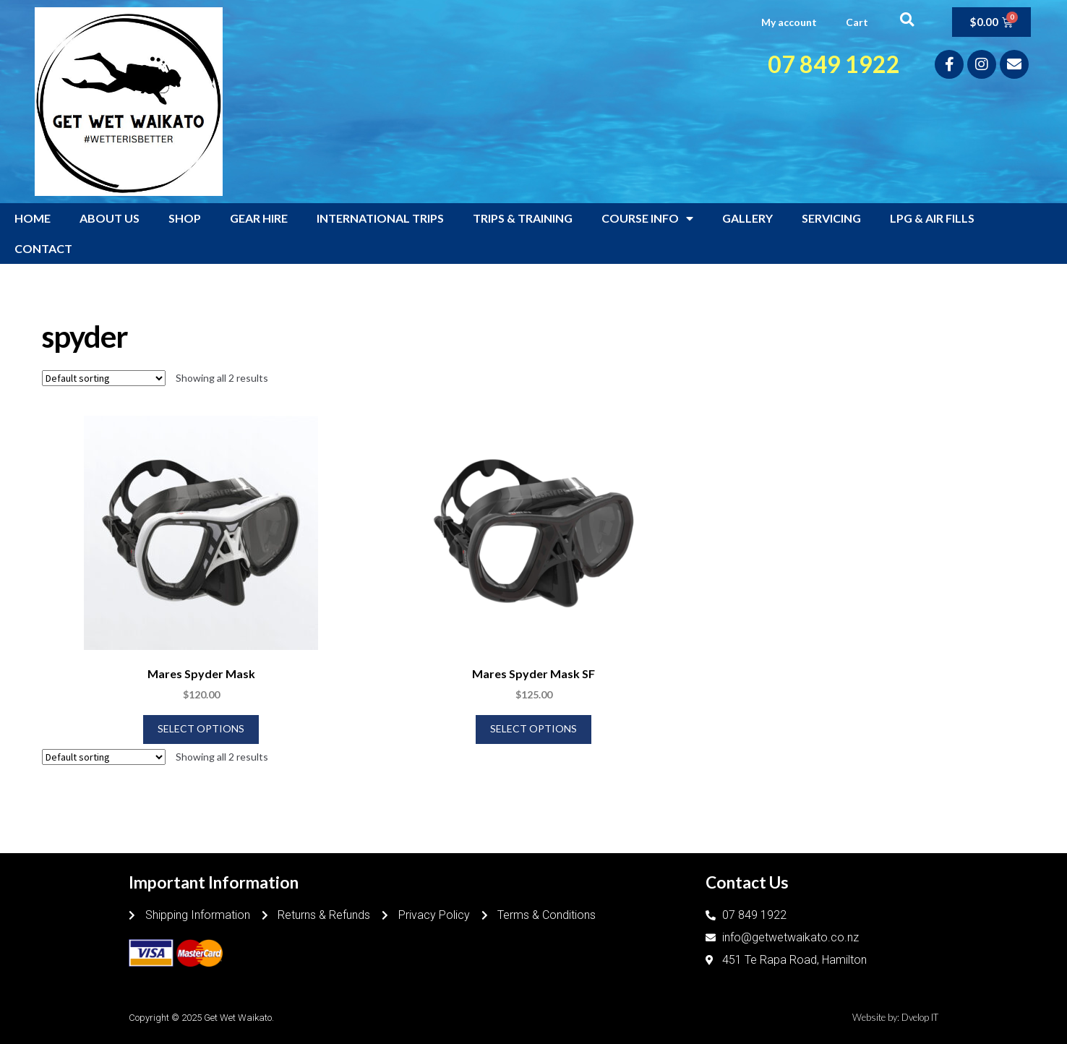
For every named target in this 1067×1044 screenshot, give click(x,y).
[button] (907, 19)
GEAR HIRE (259, 218)
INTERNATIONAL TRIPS (380, 218)
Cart (857, 22)
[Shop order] (104, 378)
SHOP (184, 218)
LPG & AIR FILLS (932, 218)
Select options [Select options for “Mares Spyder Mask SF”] (533, 728)
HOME (32, 218)
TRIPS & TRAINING (523, 218)
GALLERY (747, 218)
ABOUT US (110, 218)
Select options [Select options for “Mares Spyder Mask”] (201, 728)
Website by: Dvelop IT (895, 1017)
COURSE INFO (647, 218)
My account (789, 22)
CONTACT (43, 248)
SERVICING (831, 218)
